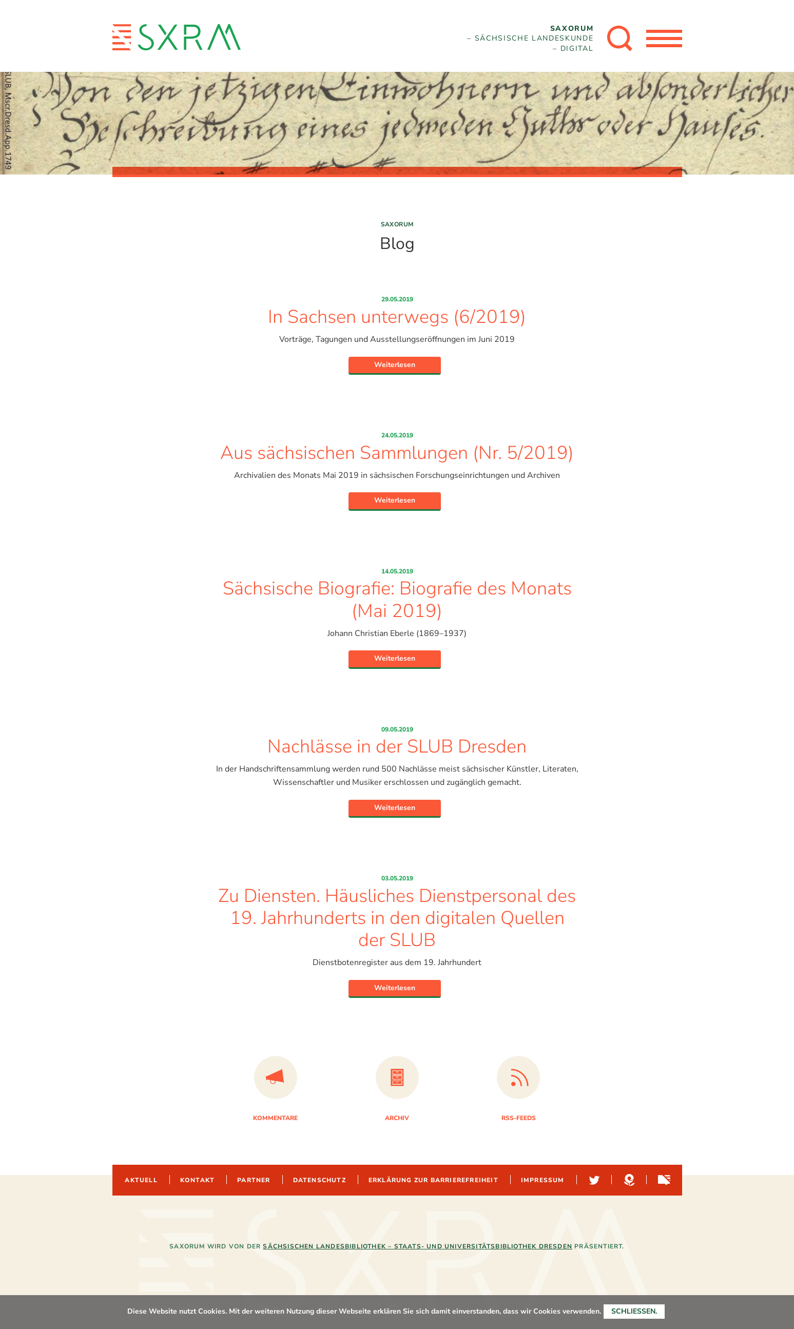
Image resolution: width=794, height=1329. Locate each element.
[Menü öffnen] (664, 38)
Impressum (543, 1180)
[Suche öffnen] (620, 38)
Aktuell (141, 1180)
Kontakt (197, 1180)
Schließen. (634, 1311)
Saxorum (397, 224)
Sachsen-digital (663, 1180)
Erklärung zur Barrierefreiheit (433, 1180)
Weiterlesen (394, 365)
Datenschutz (319, 1180)
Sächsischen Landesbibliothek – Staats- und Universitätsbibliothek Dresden (417, 1246)
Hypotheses (628, 1180)
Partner (253, 1180)
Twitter (593, 1180)
